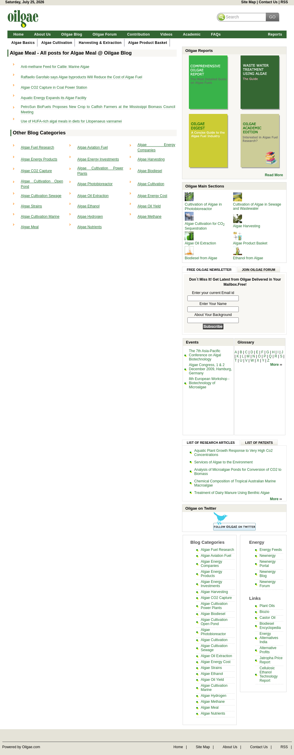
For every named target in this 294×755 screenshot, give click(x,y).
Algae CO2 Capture (36, 171)
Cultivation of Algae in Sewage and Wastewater (257, 206)
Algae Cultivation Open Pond (214, 622)
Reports (275, 34)
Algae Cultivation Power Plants (214, 606)
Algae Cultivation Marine (40, 216)
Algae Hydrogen (90, 216)
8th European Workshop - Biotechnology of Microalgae (209, 383)
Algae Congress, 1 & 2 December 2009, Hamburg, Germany (210, 369)
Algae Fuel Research (37, 147)
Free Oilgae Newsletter (209, 269)
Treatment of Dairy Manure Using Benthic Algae (232, 493)
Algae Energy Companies (211, 564)
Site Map (248, 2)
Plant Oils (267, 606)
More (275, 365)
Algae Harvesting (151, 159)
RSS (284, 2)
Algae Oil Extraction (92, 196)
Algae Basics (23, 43)
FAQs (216, 34)
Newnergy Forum (268, 584)
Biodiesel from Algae (201, 258)
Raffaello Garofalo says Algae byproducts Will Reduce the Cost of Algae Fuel (81, 77)
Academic (192, 34)
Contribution (138, 34)
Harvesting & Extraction (100, 43)
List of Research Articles (211, 442)
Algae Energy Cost (152, 196)
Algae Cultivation (56, 43)
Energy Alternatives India (269, 638)
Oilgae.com (31, 747)
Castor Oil (267, 618)
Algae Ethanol (88, 206)
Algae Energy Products (39, 159)
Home (18, 34)
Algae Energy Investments (98, 159)
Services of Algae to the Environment (223, 462)
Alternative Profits (268, 650)
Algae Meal (30, 227)
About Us (42, 34)
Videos (166, 34)
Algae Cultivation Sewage (41, 196)
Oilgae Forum (105, 34)
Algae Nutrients (89, 227)
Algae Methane (149, 216)
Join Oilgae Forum (258, 269)
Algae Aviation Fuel (92, 147)
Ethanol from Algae (248, 258)
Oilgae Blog (71, 34)
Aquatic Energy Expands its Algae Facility (53, 98)
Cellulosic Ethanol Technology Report (269, 674)
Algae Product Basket (147, 43)
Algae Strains (31, 206)
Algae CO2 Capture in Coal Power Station (54, 87)
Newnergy (268, 556)
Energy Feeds (271, 550)
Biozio (264, 612)
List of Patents (259, 442)
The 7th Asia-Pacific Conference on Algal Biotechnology (205, 355)
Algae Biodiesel (149, 171)
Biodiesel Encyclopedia (270, 626)
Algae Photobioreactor (95, 184)
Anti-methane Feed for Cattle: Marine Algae (55, 67)
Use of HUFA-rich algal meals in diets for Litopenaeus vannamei (71, 121)
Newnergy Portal (268, 564)
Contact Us (268, 2)
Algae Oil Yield (149, 206)
